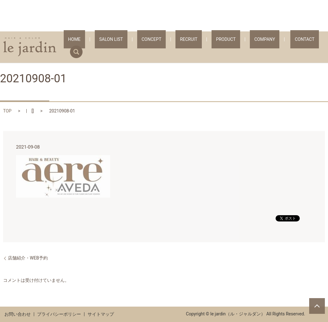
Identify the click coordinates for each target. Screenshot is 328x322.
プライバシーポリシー (59, 314)
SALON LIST (146, 47)
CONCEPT (177, 47)
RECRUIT (205, 47)
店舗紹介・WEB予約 (28, 257)
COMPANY (264, 47)
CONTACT (295, 47)
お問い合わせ (17, 314)
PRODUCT (234, 47)
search (318, 47)
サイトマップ (101, 314)
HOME (117, 47)
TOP (7, 110)
